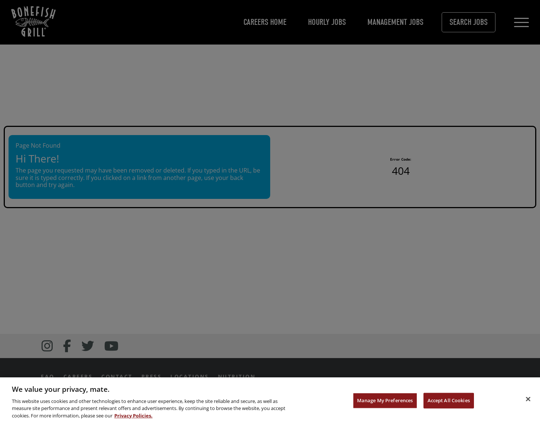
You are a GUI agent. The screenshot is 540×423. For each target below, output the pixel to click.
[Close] (528, 400)
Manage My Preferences (385, 402)
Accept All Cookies (449, 402)
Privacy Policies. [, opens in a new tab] (133, 416)
